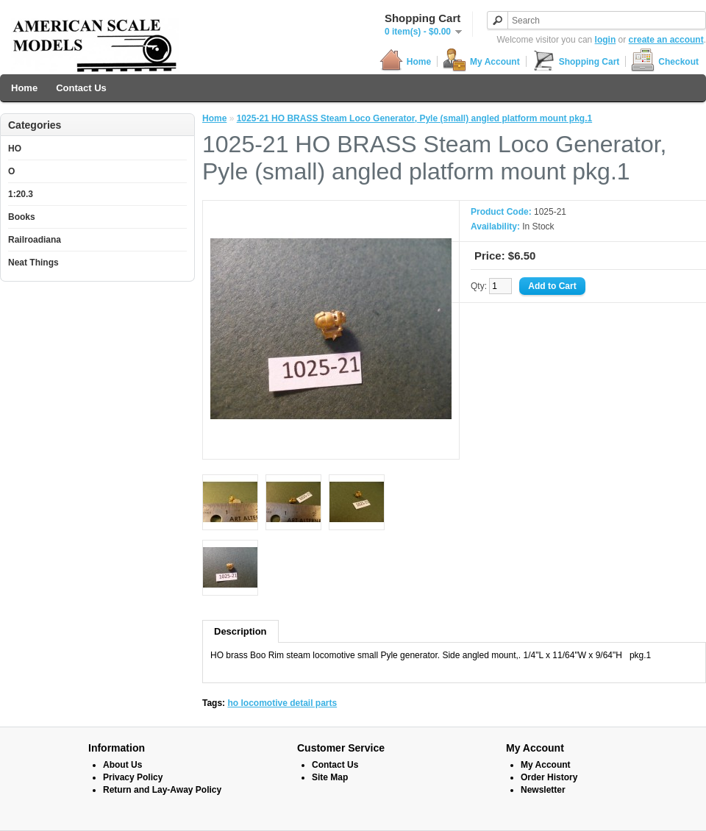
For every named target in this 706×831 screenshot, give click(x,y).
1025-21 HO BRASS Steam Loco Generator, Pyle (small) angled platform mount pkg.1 (414, 118)
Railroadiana (34, 240)
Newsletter (543, 790)
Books (21, 217)
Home (405, 61)
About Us (122, 765)
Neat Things (33, 262)
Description (240, 631)
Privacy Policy (133, 777)
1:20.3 (20, 194)
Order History (549, 777)
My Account (481, 61)
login (605, 40)
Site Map (330, 777)
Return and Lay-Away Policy (162, 790)
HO (14, 148)
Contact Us (81, 87)
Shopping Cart (576, 61)
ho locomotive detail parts (282, 703)
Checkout (665, 61)
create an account (666, 40)
